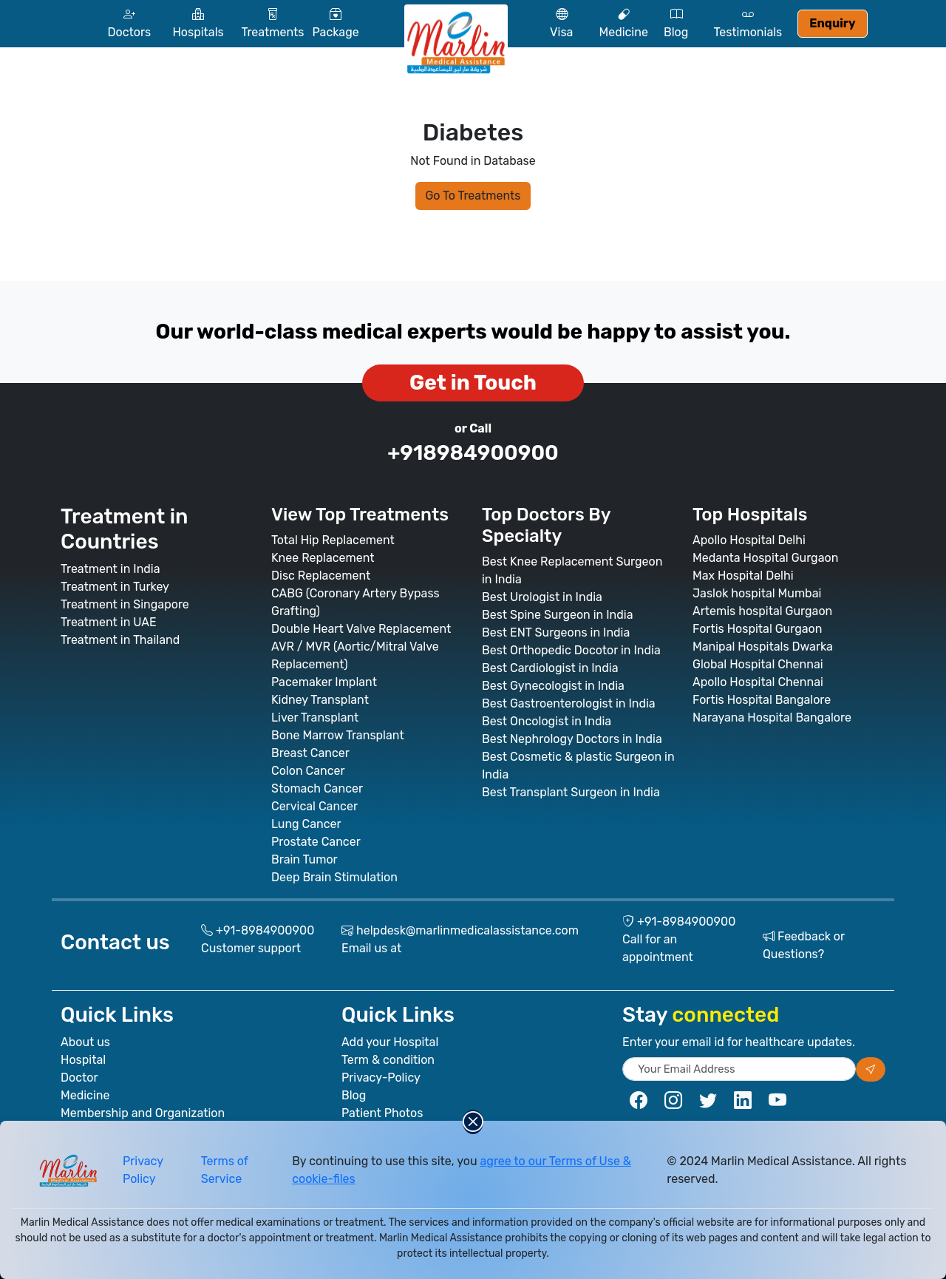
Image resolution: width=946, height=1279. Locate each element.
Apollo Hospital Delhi (749, 540)
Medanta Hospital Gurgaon (765, 558)
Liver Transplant (314, 717)
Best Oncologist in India (546, 721)
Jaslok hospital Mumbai (757, 593)
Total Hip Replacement (333, 540)
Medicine (85, 1095)
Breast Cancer (310, 753)
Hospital (83, 1060)
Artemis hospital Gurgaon (762, 611)
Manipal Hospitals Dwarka (763, 647)
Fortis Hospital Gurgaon (757, 629)
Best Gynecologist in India (553, 686)
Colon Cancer (308, 771)
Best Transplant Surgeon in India (571, 792)
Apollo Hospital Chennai (758, 682)
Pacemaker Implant (324, 682)
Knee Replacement (323, 558)
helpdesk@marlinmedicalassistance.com (467, 930)
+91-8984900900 (265, 930)
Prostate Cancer (316, 842)
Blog (353, 1095)
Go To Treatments (472, 196)
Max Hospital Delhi (743, 576)
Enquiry (832, 23)
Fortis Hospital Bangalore (762, 700)
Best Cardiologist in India (550, 668)
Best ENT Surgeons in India (556, 632)
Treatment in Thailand (120, 640)
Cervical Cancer (314, 806)
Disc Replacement (320, 576)
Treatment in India (110, 569)
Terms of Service (224, 1170)
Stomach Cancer (317, 788)
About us (85, 1042)
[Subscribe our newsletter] (870, 1069)
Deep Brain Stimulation (334, 877)
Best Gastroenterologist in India (569, 703)
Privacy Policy (143, 1170)
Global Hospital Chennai (758, 664)
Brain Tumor (304, 859)
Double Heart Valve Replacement (361, 629)
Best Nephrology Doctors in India (572, 739)
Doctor (79, 1078)
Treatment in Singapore (125, 604)
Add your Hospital (389, 1042)
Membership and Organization (143, 1113)
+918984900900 (473, 453)
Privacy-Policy (381, 1078)
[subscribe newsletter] (739, 1069)
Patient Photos (382, 1113)
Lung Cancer (306, 824)
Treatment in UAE (109, 622)
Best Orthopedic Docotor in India (571, 650)
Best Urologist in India (542, 597)
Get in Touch (473, 382)
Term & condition (388, 1060)
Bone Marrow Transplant (337, 735)
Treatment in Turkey (115, 587)
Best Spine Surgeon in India (557, 615)
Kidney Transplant (320, 700)
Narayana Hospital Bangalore (772, 717)
